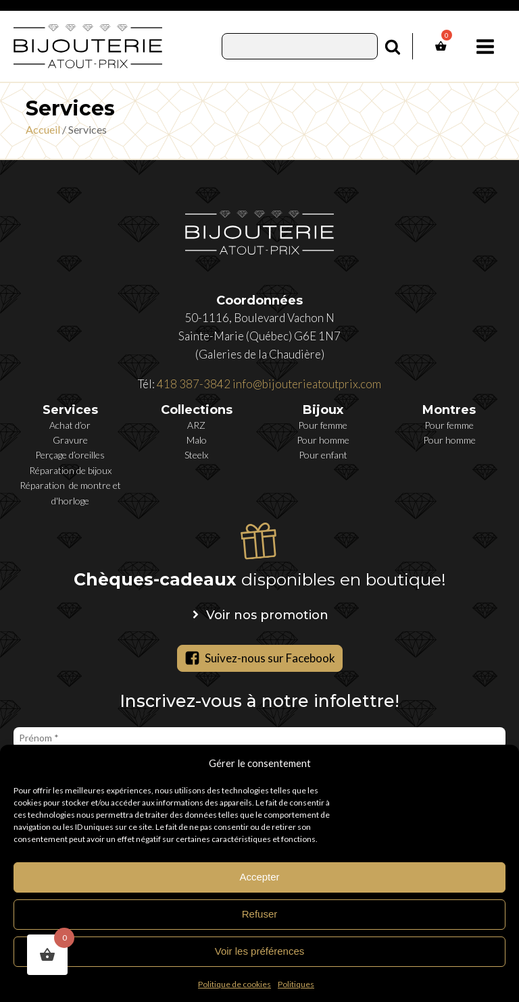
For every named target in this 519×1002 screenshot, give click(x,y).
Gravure (70, 440)
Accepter (259, 876)
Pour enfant (323, 454)
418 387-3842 (193, 384)
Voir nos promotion (267, 615)
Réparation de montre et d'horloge (70, 492)
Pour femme (322, 425)
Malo (197, 440)
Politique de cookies (234, 984)
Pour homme (323, 440)
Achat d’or (70, 425)
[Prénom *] (259, 738)
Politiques (296, 984)
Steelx (196, 454)
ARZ (196, 425)
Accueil (43, 129)
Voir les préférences (260, 951)
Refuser (260, 914)
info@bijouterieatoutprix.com (306, 384)
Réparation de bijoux (70, 470)
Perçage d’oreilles (70, 454)
